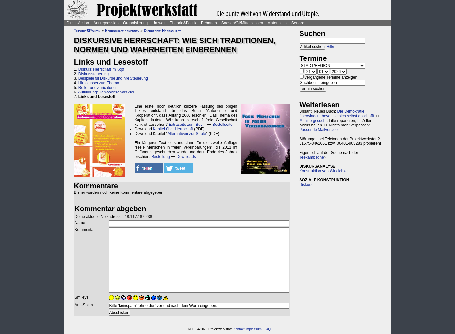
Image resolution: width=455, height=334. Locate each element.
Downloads (186, 156)
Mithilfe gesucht (313, 120)
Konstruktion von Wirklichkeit (324, 171)
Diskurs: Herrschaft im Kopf (101, 69)
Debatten (209, 23)
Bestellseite (222, 124)
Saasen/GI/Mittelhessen (242, 23)
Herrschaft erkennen (122, 30)
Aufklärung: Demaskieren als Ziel (106, 92)
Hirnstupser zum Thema (98, 83)
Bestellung (161, 156)
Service (297, 23)
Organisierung (135, 23)
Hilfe (330, 46)
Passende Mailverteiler (319, 129)
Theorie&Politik (183, 23)
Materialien (277, 23)
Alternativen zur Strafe (187, 133)
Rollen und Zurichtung (97, 87)
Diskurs (306, 184)
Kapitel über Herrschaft (173, 129)
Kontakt (239, 329)
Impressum (253, 329)
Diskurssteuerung (93, 74)
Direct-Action (78, 23)
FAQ (267, 329)
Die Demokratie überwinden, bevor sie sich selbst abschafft (337, 113)
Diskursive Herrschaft (162, 30)
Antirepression (106, 23)
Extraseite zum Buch (186, 124)
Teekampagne (312, 157)
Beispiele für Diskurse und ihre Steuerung (113, 78)
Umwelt (158, 23)
